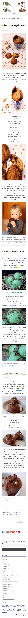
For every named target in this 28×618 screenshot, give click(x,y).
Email (3, 543)
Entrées (4, 573)
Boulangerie (5, 591)
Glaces (20, 363)
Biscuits (16, 237)
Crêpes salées (6, 586)
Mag (19, 262)
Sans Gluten (5, 566)
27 (10, 514)
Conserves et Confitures (8, 599)
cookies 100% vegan (17, 241)
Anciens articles (6, 510)
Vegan (4, 563)
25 (5, 514)
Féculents (5, 588)
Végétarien (5, 559)
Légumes (5, 590)
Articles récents (21, 510)
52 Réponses (5, 377)
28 (12, 514)
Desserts (16, 363)
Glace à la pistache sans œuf (14, 251)
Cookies (20, 237)
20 (17, 512)
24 (3, 514)
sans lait (7, 242)
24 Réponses (5, 30)
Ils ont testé (5, 600)
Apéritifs (5, 572)
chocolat (10, 241)
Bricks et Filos (6, 579)
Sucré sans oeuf (21, 499)
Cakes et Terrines (7, 577)
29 (18, 514)
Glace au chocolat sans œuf (14, 374)
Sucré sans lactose (15, 239)
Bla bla (4, 602)
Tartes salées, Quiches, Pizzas (10, 575)
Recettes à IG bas (7, 564)
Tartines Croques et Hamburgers (10, 581)
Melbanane (19, 390)
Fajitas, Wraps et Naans (8, 582)
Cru (3, 561)
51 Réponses (5, 254)
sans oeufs (11, 242)
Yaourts (4, 597)
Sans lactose (6, 568)
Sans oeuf (8, 239)
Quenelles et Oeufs (7, 584)
